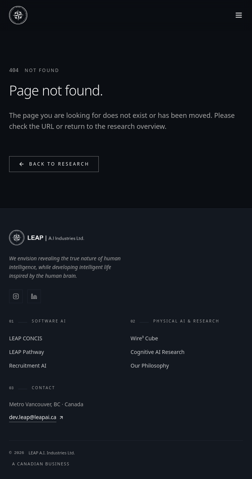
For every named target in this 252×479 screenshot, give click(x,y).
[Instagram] (16, 296)
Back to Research (54, 164)
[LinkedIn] (34, 296)
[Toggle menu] (239, 15)
